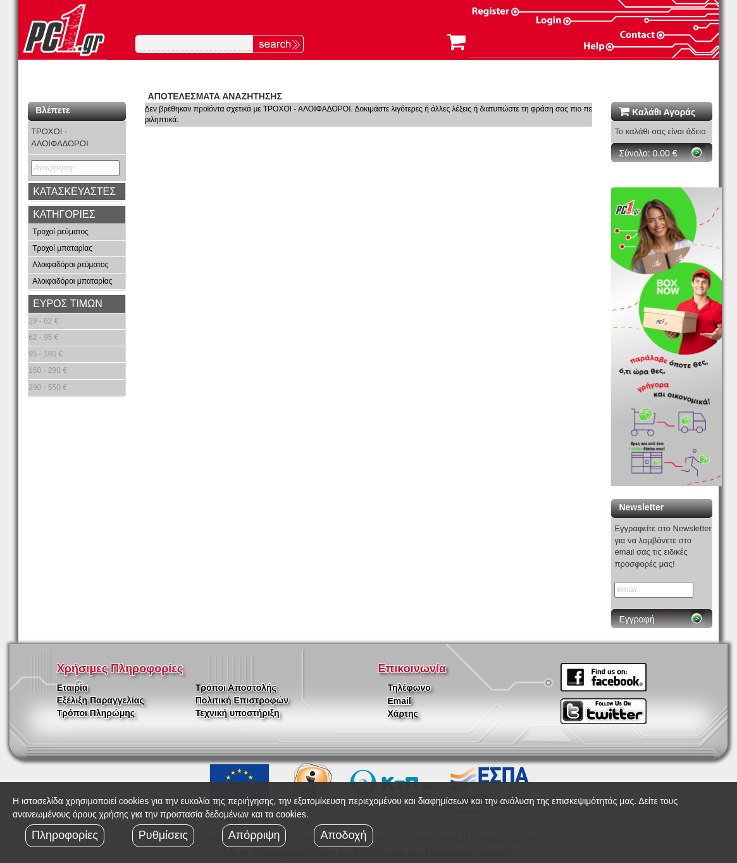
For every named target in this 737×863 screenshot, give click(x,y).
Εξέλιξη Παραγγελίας (100, 700)
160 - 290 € (47, 370)
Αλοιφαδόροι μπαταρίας (72, 281)
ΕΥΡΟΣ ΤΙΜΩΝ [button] (67, 303)
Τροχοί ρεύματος (60, 231)
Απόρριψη (254, 835)
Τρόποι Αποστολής (235, 688)
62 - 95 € (43, 337)
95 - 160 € (45, 354)
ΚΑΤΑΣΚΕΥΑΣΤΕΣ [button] (74, 191)
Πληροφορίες (65, 835)
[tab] (76, 192)
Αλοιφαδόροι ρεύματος (70, 264)
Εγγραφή (636, 619)
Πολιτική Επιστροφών (241, 700)
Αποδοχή (343, 835)
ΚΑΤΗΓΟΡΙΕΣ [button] (64, 214)
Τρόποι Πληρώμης (96, 713)
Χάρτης (403, 714)
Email (399, 701)
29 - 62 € (43, 321)
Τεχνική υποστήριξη (237, 713)
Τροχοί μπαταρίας (62, 248)
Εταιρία (72, 688)
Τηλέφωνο (409, 688)
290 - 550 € (47, 387)
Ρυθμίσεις (163, 835)
